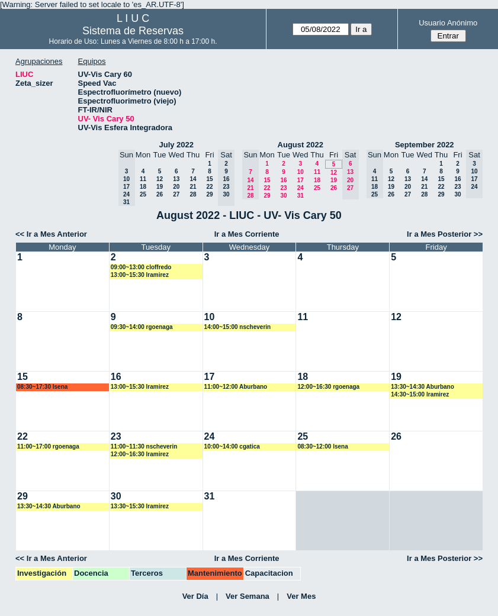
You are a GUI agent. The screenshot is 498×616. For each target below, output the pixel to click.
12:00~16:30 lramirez (140, 454)
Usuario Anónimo (448, 22)
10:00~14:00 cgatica (232, 446)
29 (209, 194)
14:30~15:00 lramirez (420, 394)
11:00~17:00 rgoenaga (48, 446)
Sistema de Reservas (133, 31)
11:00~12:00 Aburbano (236, 386)
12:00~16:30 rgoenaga (328, 386)
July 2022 (176, 144)
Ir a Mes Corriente (246, 234)
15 (209, 179)
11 (143, 179)
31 (300, 195)
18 (143, 186)
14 (192, 179)
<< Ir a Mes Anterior (51, 234)
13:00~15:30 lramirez (140, 275)
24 (300, 188)
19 (159, 186)
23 (283, 188)
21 (192, 186)
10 (300, 172)
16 (283, 180)
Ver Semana (247, 596)
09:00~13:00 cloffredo (141, 267)
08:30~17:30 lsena (42, 386)
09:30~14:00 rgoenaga (142, 327)
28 (192, 194)
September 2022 (424, 144)
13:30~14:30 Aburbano (422, 386)
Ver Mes (301, 596)
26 (159, 194)
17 (300, 180)
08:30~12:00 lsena (322, 446)
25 (143, 194)
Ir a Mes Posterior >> (445, 234)
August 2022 (300, 144)
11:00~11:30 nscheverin (144, 446)
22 (209, 186)
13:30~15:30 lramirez (140, 506)
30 (283, 195)
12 (159, 179)
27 (176, 194)
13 (176, 179)
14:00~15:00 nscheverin (237, 327)
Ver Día (195, 596)
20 (176, 186)
